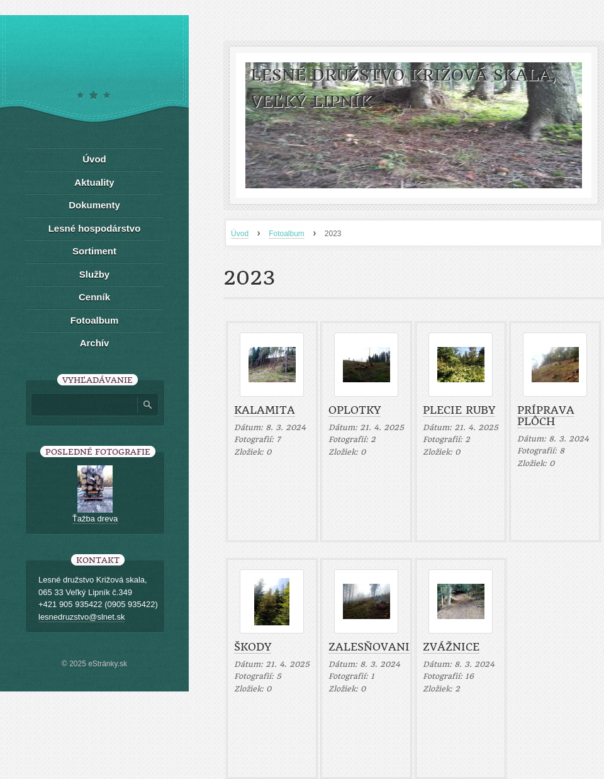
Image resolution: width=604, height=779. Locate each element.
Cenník (94, 297)
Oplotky (354, 410)
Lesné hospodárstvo (94, 228)
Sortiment (94, 251)
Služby (94, 274)
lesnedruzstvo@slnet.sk (81, 617)
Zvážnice (451, 646)
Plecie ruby (459, 410)
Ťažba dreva (95, 518)
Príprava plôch (545, 416)
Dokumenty (94, 205)
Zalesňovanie (372, 646)
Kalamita (264, 410)
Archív (94, 343)
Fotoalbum (287, 233)
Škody (252, 646)
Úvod (240, 233)
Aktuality (94, 182)
